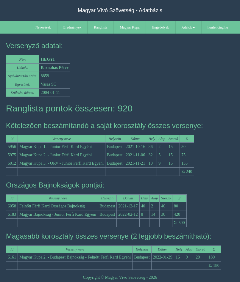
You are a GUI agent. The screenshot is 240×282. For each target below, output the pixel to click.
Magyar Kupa (130, 27)
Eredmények (72, 27)
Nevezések (43, 27)
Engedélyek (160, 27)
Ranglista (100, 27)
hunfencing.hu (218, 27)
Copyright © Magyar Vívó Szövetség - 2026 (120, 277)
